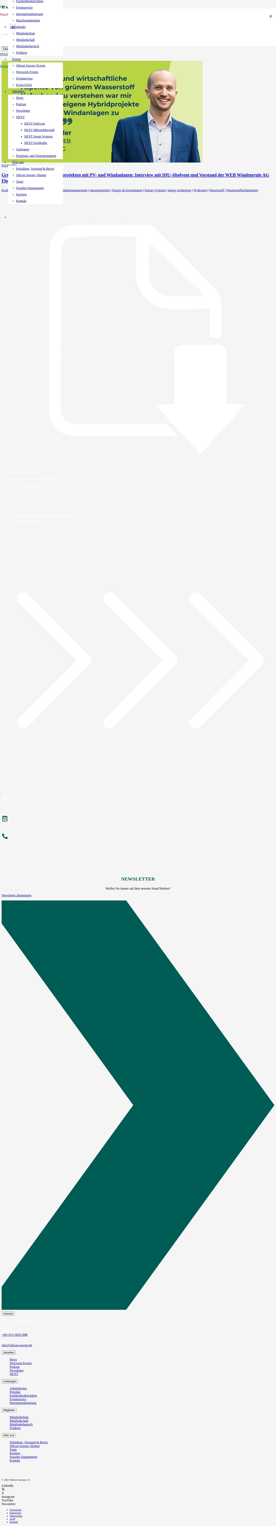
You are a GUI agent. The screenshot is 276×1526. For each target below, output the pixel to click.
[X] (3, 1489)
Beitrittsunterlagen (23, 472)
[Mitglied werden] (138, 798)
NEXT (14, 1374)
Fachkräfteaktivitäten (23, 1395)
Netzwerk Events (21, 1363)
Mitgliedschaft (19, 1420)
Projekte (15, 1392)
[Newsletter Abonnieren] (138, 1105)
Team (13, 1449)
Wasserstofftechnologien (242, 190)
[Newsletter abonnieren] (138, 854)
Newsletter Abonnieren (16, 895)
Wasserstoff (216, 190)
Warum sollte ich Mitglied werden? (34, 479)
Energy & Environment (127, 190)
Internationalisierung (23, 1403)
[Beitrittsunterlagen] (138, 339)
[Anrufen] (138, 837)
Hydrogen (200, 190)
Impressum (15, 1512)
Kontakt (15, 1460)
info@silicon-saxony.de (17, 1345)
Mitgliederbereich (21, 1424)
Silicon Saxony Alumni (25, 1446)
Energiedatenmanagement (70, 190)
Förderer (15, 1428)
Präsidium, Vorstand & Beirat (29, 1442)
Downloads (15, 1509)
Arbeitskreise (18, 1388)
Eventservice (18, 1399)
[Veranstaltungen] (138, 819)
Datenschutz (16, 1516)
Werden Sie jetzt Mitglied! (28, 522)
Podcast (15, 1367)
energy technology (179, 190)
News (13, 1359)
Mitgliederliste (19, 1417)
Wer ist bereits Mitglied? (27, 485)
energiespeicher (100, 190)
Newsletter (17, 1370)
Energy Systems (155, 190)
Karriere (15, 1453)
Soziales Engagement (23, 1457)
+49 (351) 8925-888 (15, 1334)
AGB (12, 1519)
